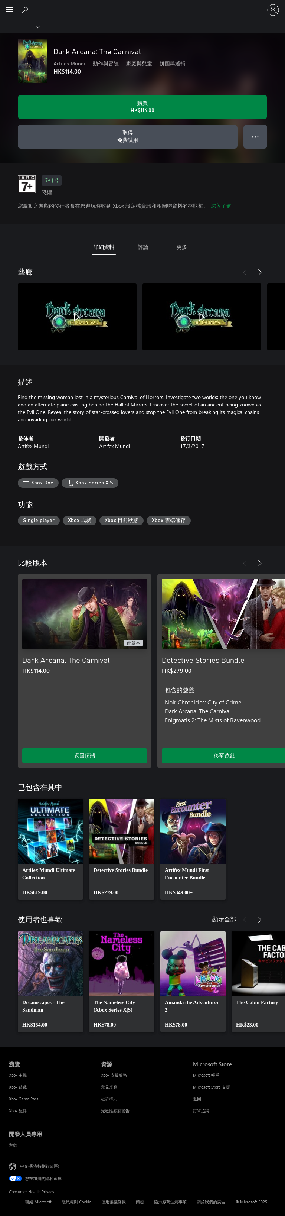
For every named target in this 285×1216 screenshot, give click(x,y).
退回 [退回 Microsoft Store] (197, 1098)
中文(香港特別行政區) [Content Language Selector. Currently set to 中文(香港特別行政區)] (39, 1166)
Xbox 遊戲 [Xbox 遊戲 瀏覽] (18, 1086)
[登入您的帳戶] (273, 10)
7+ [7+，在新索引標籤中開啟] (51, 181)
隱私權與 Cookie (76, 1201)
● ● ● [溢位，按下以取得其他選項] (255, 136)
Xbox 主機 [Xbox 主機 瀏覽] (18, 1075)
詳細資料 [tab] (104, 246)
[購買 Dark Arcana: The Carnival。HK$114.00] (142, 107)
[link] (50, 849)
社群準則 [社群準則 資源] (109, 1098)
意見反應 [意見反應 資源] (109, 1086)
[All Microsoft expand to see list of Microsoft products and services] (9, 10)
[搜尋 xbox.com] (26, 10)
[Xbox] (19, 26)
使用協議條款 (113, 1201)
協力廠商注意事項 (170, 1201)
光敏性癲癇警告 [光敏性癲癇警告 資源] (115, 1110)
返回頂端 (84, 755)
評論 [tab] (143, 246)
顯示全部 (224, 919)
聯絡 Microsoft (38, 1201)
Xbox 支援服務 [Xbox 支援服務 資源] (114, 1075)
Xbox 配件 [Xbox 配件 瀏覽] (18, 1110)
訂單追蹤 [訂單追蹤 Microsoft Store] (201, 1110)
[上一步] (245, 272)
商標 (140, 1201)
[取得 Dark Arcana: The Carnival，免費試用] (128, 137)
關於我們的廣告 (211, 1201)
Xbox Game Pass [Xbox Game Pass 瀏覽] (24, 1098)
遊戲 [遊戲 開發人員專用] (13, 1144)
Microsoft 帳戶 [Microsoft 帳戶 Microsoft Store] (206, 1075)
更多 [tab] (182, 246)
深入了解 (221, 205)
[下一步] (259, 272)
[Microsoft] (142, 5)
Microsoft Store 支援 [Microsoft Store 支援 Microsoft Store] (211, 1086)
